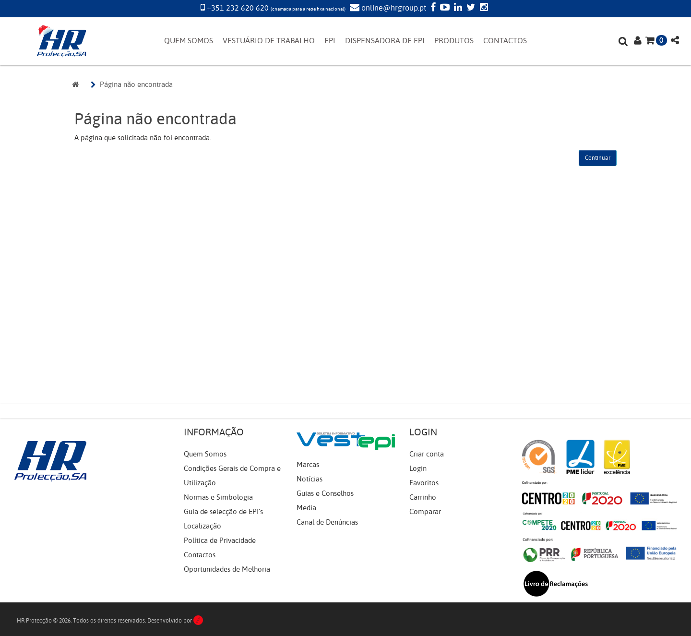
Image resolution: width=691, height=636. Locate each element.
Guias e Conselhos (325, 493)
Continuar (597, 158)
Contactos (199, 555)
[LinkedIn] (457, 8)
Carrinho (422, 497)
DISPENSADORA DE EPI (385, 41)
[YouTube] (444, 8)
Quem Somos (205, 454)
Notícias (309, 479)
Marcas (308, 464)
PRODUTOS (454, 41)
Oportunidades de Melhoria (227, 569)
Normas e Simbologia (218, 497)
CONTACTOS (505, 41)
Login (418, 468)
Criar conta (426, 454)
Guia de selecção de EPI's (223, 511)
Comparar (425, 511)
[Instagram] (482, 8)
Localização (202, 526)
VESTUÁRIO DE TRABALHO (269, 41)
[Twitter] (470, 8)
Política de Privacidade (220, 540)
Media (306, 508)
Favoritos (424, 483)
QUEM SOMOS (188, 41)
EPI (329, 41)
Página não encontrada (136, 84)
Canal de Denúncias (327, 522)
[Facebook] (432, 8)
